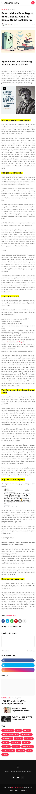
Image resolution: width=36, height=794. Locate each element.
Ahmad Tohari (7, 730)
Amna (18, 730)
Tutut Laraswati (8, 750)
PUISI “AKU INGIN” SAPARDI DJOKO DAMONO (22, 718)
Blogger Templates (17, 787)
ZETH (5, 754)
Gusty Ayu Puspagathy (10, 734)
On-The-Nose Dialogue (15, 342)
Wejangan (20, 750)
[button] (2, 2)
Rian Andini (15, 742)
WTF (14, 615)
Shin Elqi (26, 742)
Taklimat (16, 746)
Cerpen (26, 730)
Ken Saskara (7, 738)
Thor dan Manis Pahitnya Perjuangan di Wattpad (13, 702)
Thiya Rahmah (27, 746)
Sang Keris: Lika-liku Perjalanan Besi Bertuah (21, 709)
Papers (5, 742)
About (16, 790)
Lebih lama (30, 651)
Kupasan (18, 738)
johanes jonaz (26, 734)
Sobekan (6, 746)
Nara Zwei (11, 9)
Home (11, 790)
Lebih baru (5, 651)
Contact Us (23, 790)
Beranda (4, 9)
